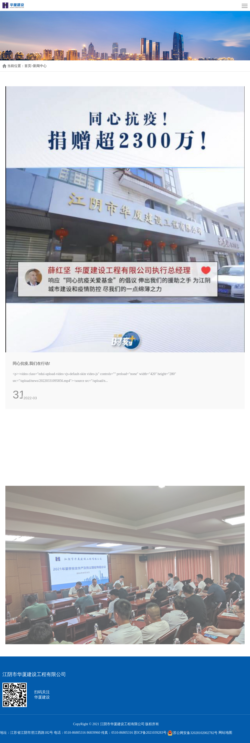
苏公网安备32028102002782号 (192, 733)
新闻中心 (40, 66)
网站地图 (225, 733)
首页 (28, 66)
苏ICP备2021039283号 (150, 733)
